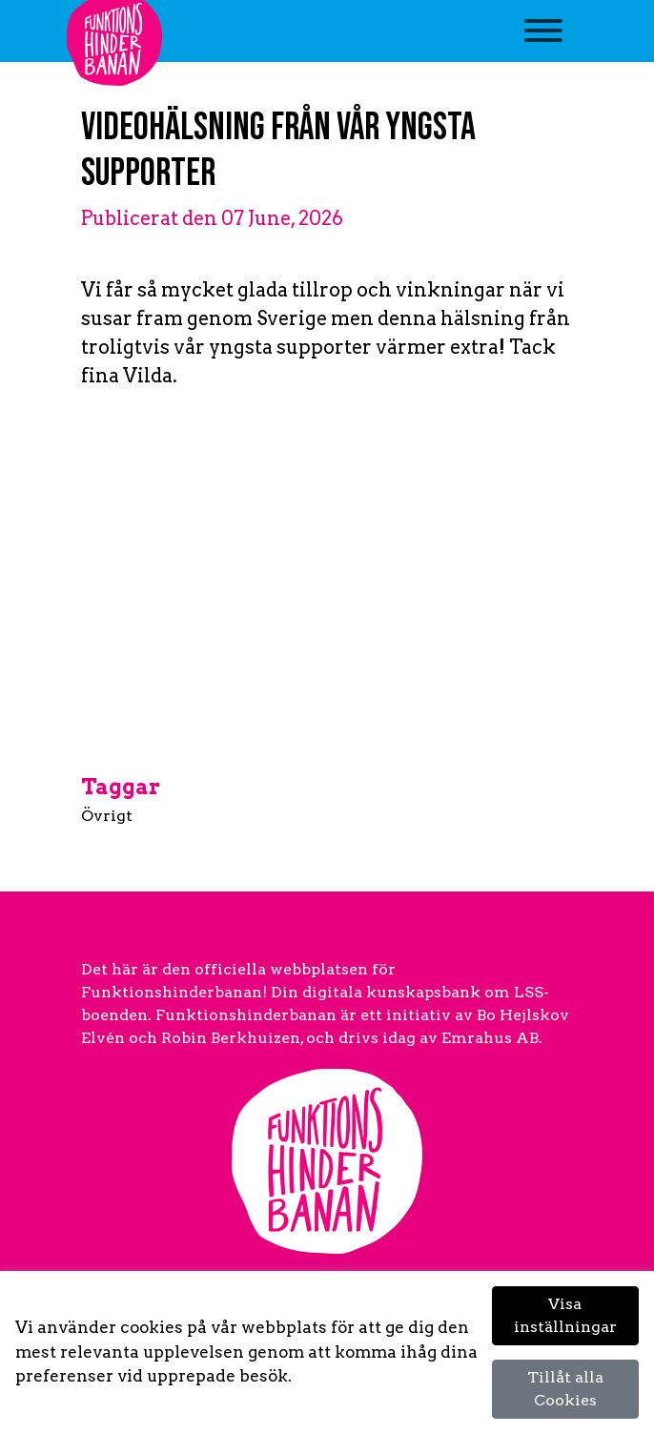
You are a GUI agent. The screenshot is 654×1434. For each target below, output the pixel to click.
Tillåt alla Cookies (565, 1388)
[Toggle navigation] (544, 40)
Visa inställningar (565, 1315)
